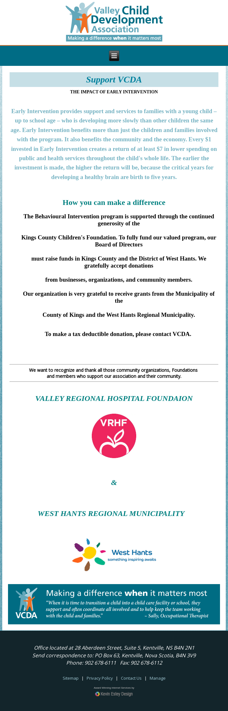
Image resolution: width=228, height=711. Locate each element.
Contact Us (131, 678)
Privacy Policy (100, 678)
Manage (158, 678)
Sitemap (71, 678)
